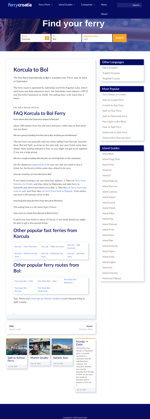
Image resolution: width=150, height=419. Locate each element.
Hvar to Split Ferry (112, 126)
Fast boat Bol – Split (24, 280)
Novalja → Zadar (82, 342)
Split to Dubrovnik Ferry (115, 115)
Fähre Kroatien (110, 67)
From (24, 36)
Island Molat (109, 207)
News (105, 5)
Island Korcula (110, 185)
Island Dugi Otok (111, 158)
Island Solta (108, 256)
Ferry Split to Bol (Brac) (114, 121)
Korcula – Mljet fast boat (52, 246)
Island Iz (107, 175)
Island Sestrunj (110, 245)
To (54, 36)
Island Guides (67, 5)
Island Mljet (109, 213)
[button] (47, 38)
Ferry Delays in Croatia (114, 94)
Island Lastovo (110, 191)
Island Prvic (108, 229)
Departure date (90, 36)
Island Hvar (108, 164)
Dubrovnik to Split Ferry (115, 132)
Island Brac (108, 153)
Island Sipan (109, 250)
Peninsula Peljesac (112, 278)
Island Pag (108, 218)
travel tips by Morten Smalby (45, 298)
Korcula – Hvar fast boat (26, 246)
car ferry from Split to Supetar (57, 190)
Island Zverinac (110, 272)
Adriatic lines (60, 357)
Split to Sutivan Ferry (16, 358)
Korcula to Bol (30, 69)
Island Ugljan (109, 261)
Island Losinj (109, 202)
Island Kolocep (110, 180)
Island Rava (108, 234)
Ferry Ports (46, 5)
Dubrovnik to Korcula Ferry (117, 137)
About (105, 15)
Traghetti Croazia (111, 78)
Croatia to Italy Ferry (113, 105)
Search (119, 37)
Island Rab (108, 240)
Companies (89, 5)
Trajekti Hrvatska (111, 72)
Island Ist (107, 169)
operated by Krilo (41, 164)
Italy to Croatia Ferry (113, 99)
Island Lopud (109, 196)
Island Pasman (110, 223)
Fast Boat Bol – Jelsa (47, 280)
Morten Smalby (39, 357)
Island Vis (107, 267)
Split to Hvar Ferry (112, 110)
